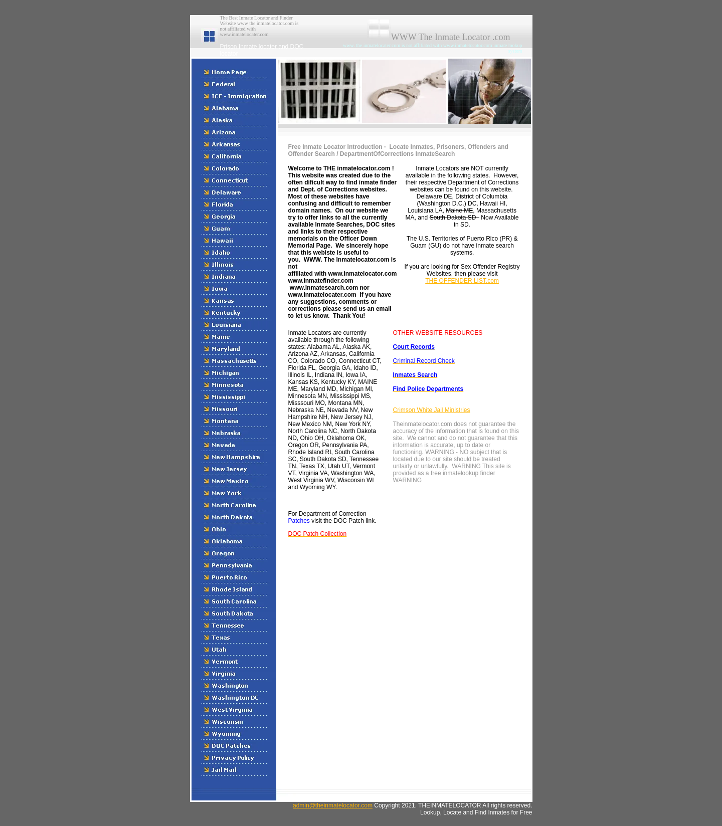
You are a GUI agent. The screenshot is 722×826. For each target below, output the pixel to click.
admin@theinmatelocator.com (333, 805)
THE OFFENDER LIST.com (462, 280)
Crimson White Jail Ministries (431, 410)
